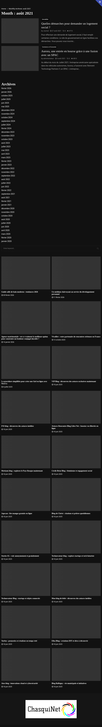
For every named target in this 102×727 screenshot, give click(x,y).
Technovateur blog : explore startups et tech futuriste (73, 556)
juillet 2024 (5, 125)
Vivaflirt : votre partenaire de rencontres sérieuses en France (76, 337)
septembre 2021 (8, 194)
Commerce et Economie (49, 47)
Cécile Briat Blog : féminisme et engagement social (72, 471)
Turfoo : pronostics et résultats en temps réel (19, 641)
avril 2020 (5, 230)
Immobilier (45, 19)
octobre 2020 (6, 216)
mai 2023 (5, 150)
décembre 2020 (7, 208)
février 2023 (6, 161)
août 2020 (5, 219)
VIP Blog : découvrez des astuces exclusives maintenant (74, 381)
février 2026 (6, 88)
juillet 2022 (5, 183)
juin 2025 (5, 103)
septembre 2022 (8, 176)
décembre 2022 (7, 168)
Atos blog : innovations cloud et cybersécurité (19, 683)
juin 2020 (5, 227)
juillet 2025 (5, 99)
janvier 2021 (6, 205)
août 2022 (5, 179)
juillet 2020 (5, 223)
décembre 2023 (7, 132)
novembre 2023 (7, 136)
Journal (46, 31)
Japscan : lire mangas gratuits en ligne (16, 513)
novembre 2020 (7, 212)
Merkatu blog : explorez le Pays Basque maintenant (22, 471)
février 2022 (6, 190)
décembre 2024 (7, 110)
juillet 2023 (5, 147)
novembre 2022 (7, 172)
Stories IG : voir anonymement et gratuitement (20, 556)
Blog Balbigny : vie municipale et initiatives (69, 683)
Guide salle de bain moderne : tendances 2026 (19, 292)
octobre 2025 (6, 96)
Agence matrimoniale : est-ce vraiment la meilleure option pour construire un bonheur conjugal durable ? (24, 338)
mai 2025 (5, 106)
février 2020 (6, 238)
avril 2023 (5, 154)
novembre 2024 (7, 114)
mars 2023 (5, 157)
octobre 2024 (6, 117)
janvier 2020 (6, 241)
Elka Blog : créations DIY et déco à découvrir (70, 641)
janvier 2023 (6, 165)
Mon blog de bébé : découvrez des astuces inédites (72, 598)
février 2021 (6, 201)
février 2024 (6, 128)
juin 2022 (5, 187)
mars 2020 (5, 234)
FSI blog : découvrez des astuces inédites (17, 426)
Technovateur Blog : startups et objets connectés (20, 598)
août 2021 (5, 197)
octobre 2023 (6, 139)
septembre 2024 (8, 121)
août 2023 (5, 143)
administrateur (48, 58)
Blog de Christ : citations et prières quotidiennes (71, 513)
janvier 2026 (6, 92)
